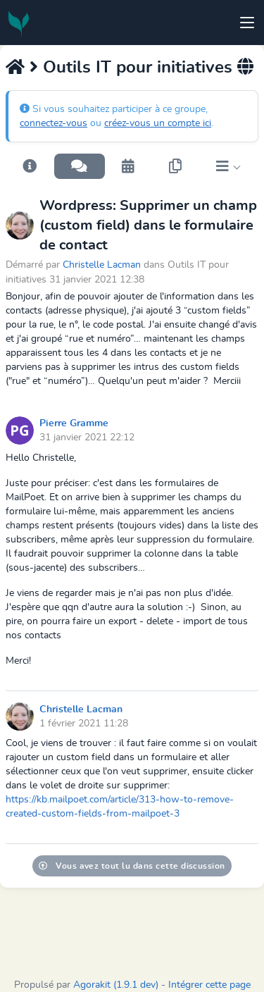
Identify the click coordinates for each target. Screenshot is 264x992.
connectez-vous (53, 123)
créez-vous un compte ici (157, 123)
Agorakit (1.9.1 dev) (115, 985)
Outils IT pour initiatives (137, 67)
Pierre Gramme (73, 423)
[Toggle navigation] (247, 22)
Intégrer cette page (209, 985)
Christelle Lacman (102, 264)
